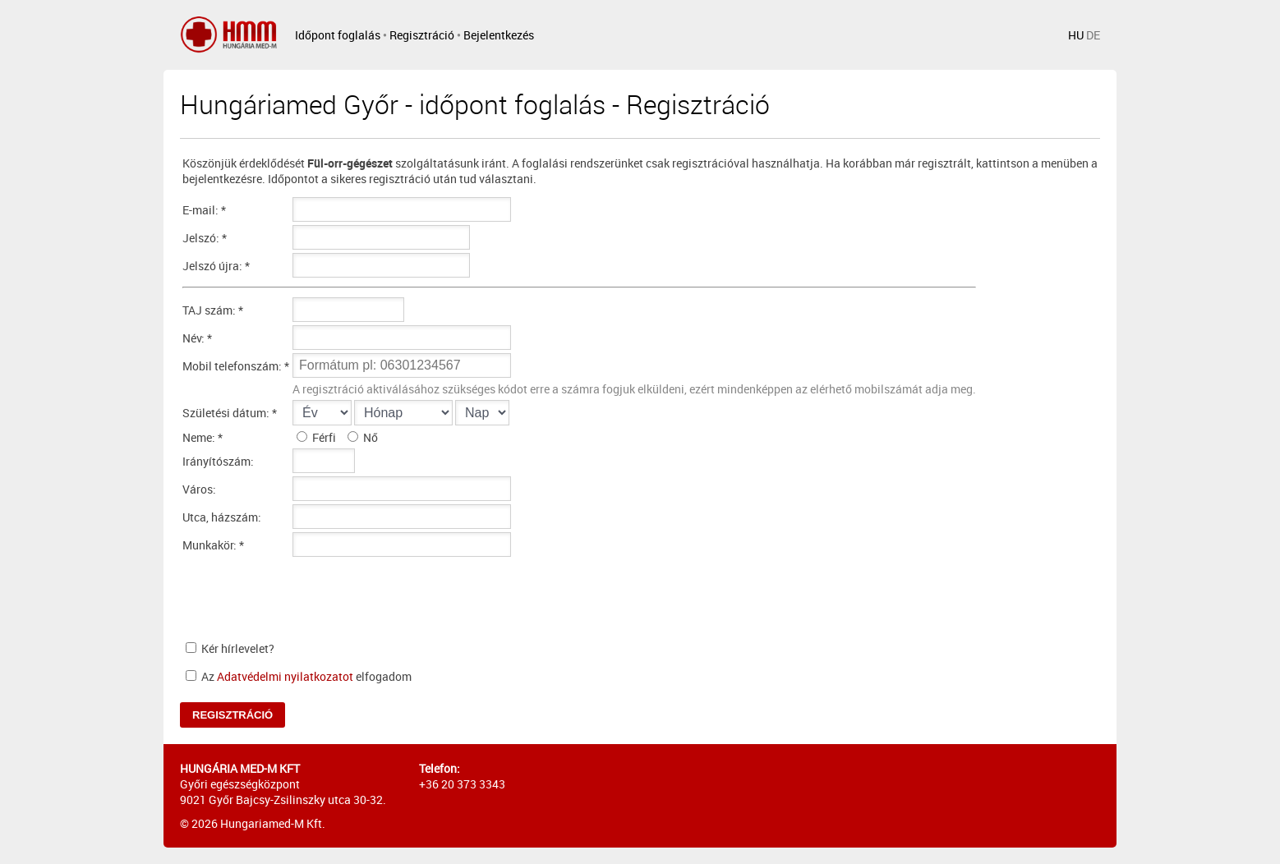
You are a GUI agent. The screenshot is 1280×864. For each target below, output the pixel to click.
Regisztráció (421, 35)
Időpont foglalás (337, 35)
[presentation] (417, 596)
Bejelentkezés (498, 35)
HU (1076, 35)
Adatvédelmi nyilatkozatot (285, 676)
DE (1093, 35)
